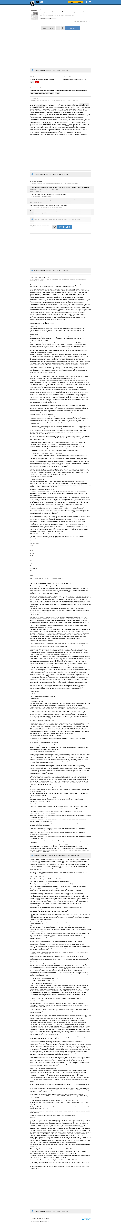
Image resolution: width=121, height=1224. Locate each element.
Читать (72, 28)
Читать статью (64, 227)
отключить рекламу (62, 70)
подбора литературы (74, 855)
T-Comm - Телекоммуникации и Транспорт (42, 79)
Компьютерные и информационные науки (74, 79)
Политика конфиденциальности (39, 1221)
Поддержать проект (75, 2)
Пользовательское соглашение (39, 1218)
